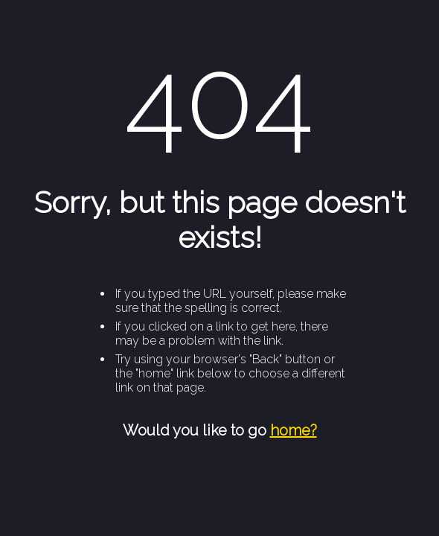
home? (293, 430)
